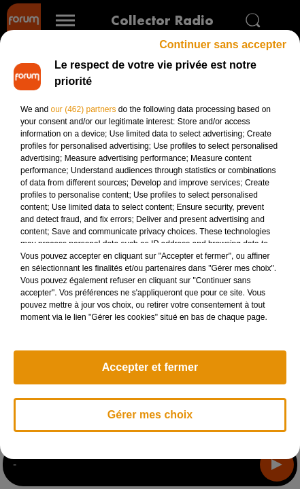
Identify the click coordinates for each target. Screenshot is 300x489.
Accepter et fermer (150, 373)
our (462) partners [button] (83, 115)
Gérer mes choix (150, 421)
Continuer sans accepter (222, 50)
